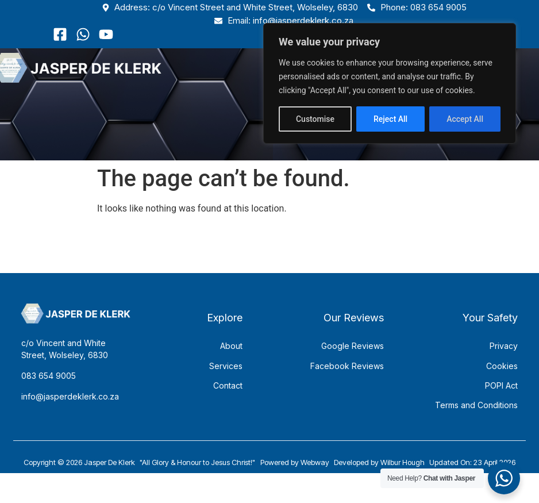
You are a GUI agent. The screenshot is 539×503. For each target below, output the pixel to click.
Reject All (390, 119)
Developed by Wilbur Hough (379, 475)
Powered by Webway (294, 475)
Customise (315, 119)
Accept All (464, 119)
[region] (389, 83)
